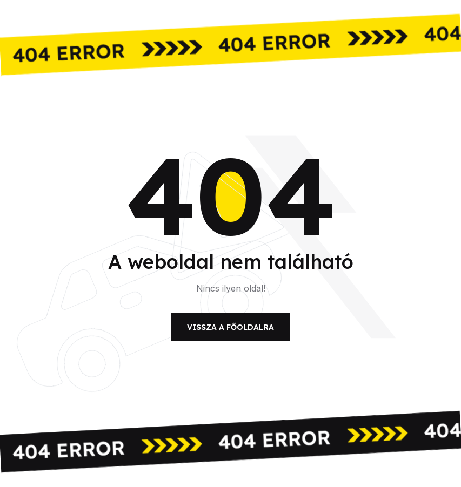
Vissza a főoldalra (230, 327)
